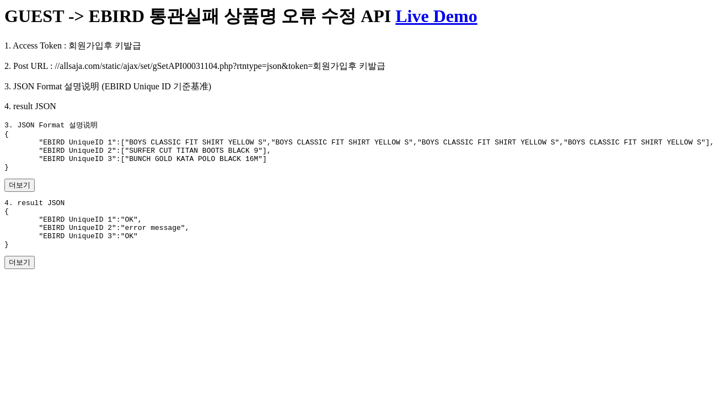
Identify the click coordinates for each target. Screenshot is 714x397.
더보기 (19, 194)
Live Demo (436, 16)
